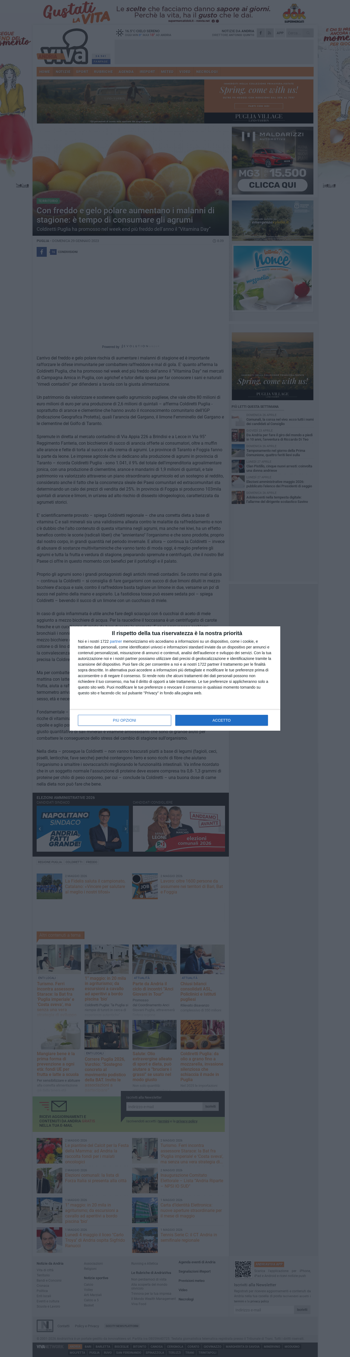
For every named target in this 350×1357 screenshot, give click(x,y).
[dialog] (175, 678)
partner (116, 641)
